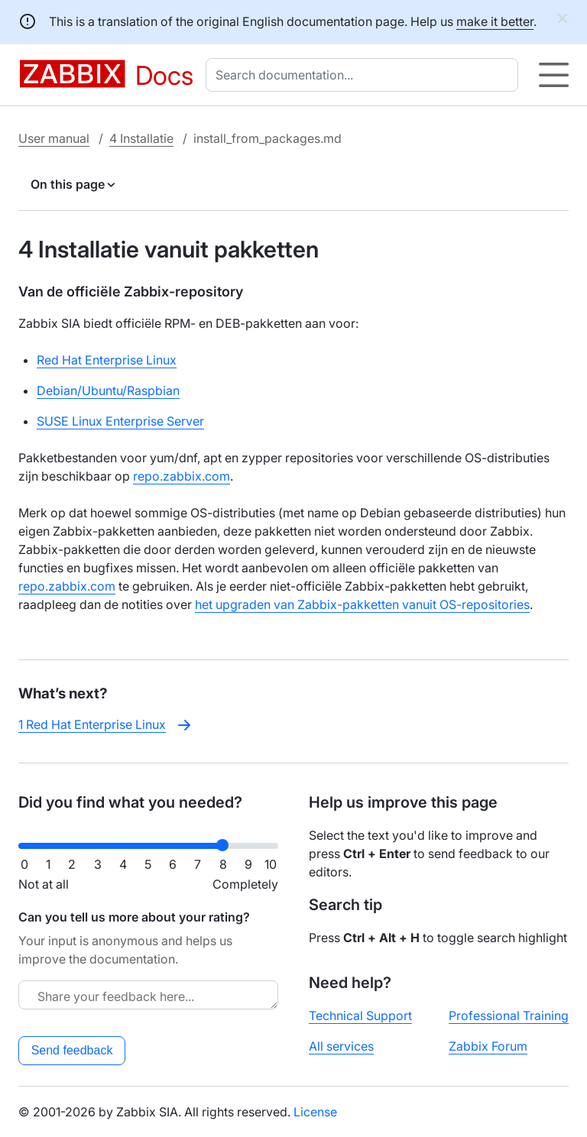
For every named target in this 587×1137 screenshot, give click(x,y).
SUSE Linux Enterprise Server (120, 421)
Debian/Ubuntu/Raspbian (108, 390)
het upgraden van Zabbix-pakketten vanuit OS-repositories (362, 604)
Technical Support (360, 1015)
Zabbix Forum (488, 1046)
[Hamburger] (554, 75)
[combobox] (365, 74)
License (315, 1111)
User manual (53, 138)
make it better (494, 21)
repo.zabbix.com (181, 476)
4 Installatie (141, 138)
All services (341, 1046)
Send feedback (72, 1050)
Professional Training (509, 1015)
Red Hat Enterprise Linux (107, 360)
